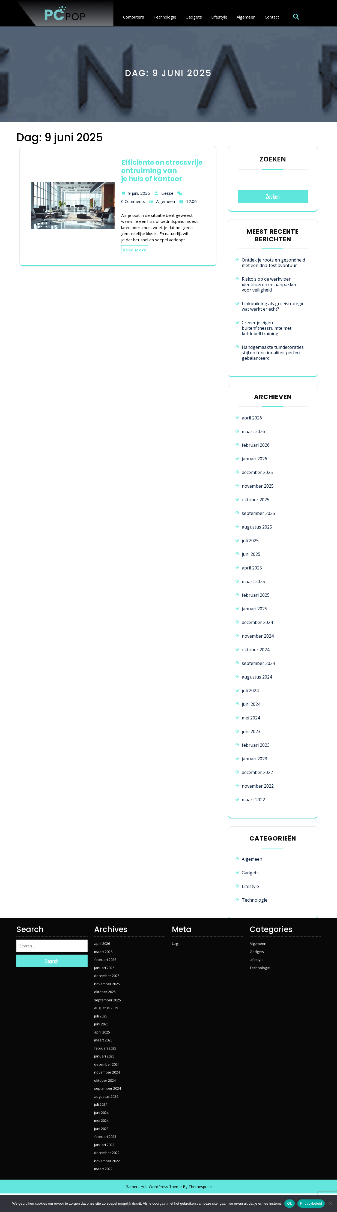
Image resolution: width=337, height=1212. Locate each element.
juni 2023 (251, 731)
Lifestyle (219, 17)
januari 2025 (254, 609)
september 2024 (258, 663)
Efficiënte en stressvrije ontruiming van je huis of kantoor (161, 171)
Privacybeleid (311, 1203)
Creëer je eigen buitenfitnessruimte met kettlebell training (266, 328)
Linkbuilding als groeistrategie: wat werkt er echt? (273, 306)
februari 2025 (256, 595)
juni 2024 (251, 704)
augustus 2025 (257, 527)
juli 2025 (250, 541)
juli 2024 (250, 691)
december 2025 (257, 472)
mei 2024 (251, 718)
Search (52, 907)
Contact (272, 17)
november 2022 (258, 786)
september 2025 (258, 513)
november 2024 (258, 636)
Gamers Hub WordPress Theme (154, 1132)
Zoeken (273, 159)
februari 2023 (256, 745)
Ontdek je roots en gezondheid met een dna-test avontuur (273, 262)
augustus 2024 (257, 677)
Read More (135, 250)
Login (176, 889)
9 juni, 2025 (139, 193)
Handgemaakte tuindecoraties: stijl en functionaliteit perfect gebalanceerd (273, 352)
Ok (289, 1203)
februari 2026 (256, 445)
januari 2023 (254, 759)
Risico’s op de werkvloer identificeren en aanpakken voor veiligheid (269, 284)
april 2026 (252, 418)
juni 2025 (251, 554)
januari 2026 (254, 459)
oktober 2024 (255, 650)
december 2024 (257, 622)
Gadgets (194, 17)
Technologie (164, 17)
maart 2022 (253, 800)
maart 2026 (253, 431)
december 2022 (257, 772)
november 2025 (258, 486)
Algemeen (246, 17)
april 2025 (252, 568)
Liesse (167, 193)
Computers (133, 17)
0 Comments (133, 201)
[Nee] (330, 1203)
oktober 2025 (255, 500)
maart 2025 (253, 581)
